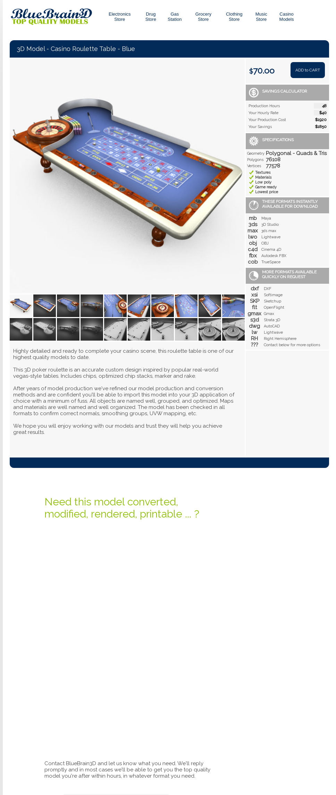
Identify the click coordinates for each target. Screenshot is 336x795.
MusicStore (261, 16)
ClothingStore (234, 16)
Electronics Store (120, 16)
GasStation (175, 16)
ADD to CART (307, 70)
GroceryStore (203, 16)
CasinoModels (286, 16)
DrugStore (150, 16)
